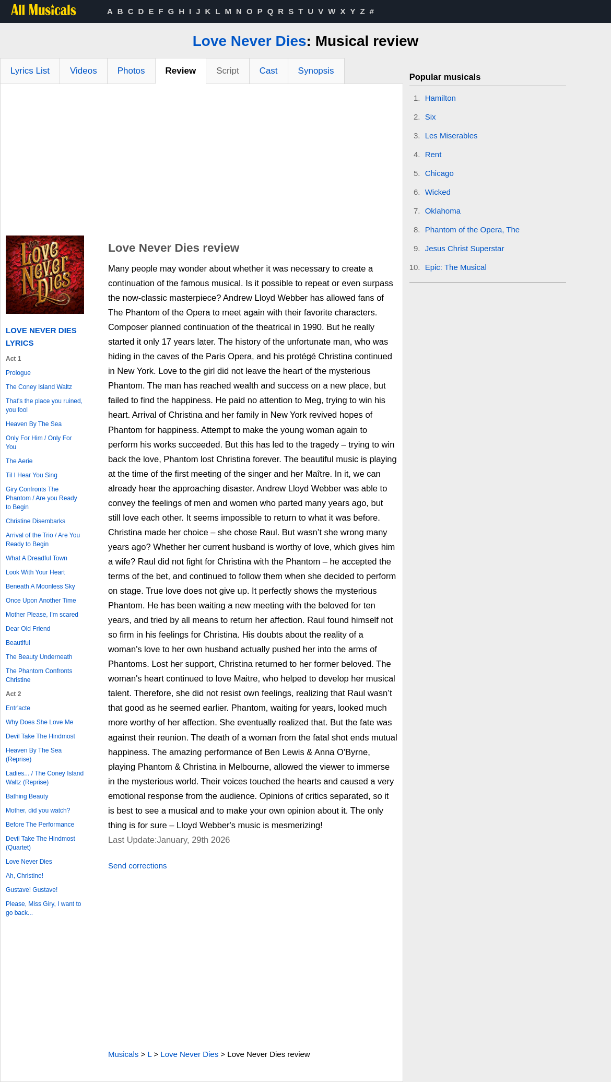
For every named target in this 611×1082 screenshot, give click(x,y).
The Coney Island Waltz (39, 387)
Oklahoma (443, 210)
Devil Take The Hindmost (40, 736)
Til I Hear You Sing (31, 475)
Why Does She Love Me (39, 722)
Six (430, 116)
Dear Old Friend (28, 628)
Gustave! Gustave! (31, 889)
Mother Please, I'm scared (42, 614)
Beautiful (18, 642)
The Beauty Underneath (39, 657)
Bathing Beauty (27, 796)
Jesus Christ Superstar (464, 248)
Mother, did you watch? (38, 810)
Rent (433, 154)
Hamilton (440, 97)
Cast (269, 71)
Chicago (439, 173)
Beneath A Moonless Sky (40, 586)
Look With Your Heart (35, 572)
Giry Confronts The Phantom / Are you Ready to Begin (41, 498)
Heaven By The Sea (34, 424)
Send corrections (137, 865)
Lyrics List (30, 71)
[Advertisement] (201, 162)
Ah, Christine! (24, 875)
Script (227, 71)
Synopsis (316, 71)
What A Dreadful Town (36, 558)
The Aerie (19, 461)
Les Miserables (451, 135)
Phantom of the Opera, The (472, 229)
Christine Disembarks (35, 521)
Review (181, 71)
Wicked (438, 191)
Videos (83, 71)
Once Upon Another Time (41, 600)
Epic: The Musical (456, 267)
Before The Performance (40, 824)
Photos (131, 71)
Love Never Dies (250, 41)
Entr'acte (18, 708)
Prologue (18, 373)
